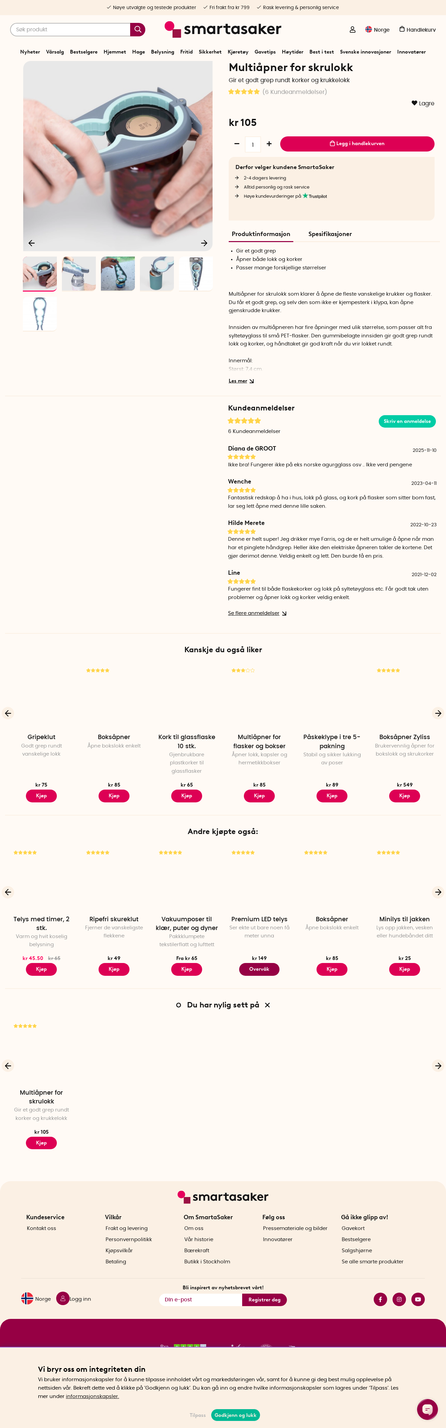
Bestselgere (84, 52)
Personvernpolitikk (129, 1251)
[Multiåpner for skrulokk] (41, 1075)
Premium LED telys (259, 943)
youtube (418, 1311)
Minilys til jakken (404, 943)
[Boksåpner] (114, 720)
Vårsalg (55, 52)
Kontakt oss (41, 1240)
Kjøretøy (238, 52)
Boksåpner (114, 761)
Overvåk (259, 993)
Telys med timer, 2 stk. (41, 947)
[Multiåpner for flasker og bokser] (259, 720)
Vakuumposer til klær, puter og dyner (187, 947)
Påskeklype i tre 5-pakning (332, 765)
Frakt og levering (127, 1240)
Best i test (321, 52)
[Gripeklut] (41, 720)
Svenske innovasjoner (365, 52)
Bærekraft (196, 1262)
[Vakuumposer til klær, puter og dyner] (186, 902)
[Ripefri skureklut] (114, 902)
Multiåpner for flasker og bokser (259, 765)
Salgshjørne (357, 1262)
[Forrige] (32, 264)
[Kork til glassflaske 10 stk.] (186, 720)
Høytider (292, 52)
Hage (138, 52)
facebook (380, 1311)
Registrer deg (265, 1311)
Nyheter (30, 52)
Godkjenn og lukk (236, 1415)
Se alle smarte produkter (373, 1273)
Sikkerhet (210, 52)
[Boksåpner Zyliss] (404, 720)
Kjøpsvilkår (119, 1262)
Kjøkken (217, 69)
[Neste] (204, 264)
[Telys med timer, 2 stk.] (41, 902)
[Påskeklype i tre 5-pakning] (332, 720)
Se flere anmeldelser (256, 636)
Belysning (162, 52)
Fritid (186, 52)
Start (175, 69)
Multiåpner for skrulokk (41, 1120)
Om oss (193, 1240)
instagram (399, 1311)
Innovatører (411, 52)
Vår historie (198, 1251)
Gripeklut (41, 761)
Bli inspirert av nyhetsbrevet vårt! (223, 1299)
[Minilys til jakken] (404, 902)
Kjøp (41, 819)
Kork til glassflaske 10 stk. (186, 765)
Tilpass (198, 1415)
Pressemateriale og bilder (295, 1240)
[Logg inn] (352, 30)
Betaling (116, 1273)
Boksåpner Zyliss (404, 761)
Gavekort (353, 1240)
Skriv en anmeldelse (407, 444)
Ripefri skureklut (114, 943)
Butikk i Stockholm (207, 1273)
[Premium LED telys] (259, 902)
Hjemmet (115, 52)
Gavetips (265, 52)
